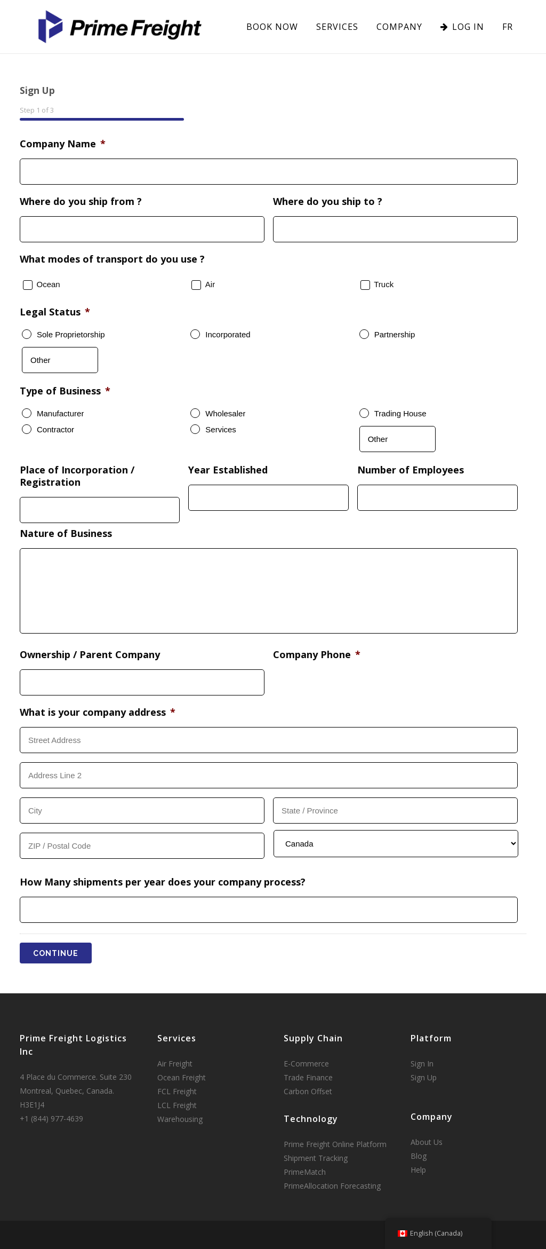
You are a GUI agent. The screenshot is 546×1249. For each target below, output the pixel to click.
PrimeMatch (305, 1172)
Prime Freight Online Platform (335, 1144)
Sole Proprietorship (71, 334)
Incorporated (227, 334)
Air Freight (174, 1063)
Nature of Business (66, 533)
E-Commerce (306, 1063)
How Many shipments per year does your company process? (163, 882)
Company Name (63, 144)
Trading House (400, 413)
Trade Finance (308, 1077)
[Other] (60, 360)
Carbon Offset (308, 1091)
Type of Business (65, 391)
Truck (384, 284)
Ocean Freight (181, 1077)
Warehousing (180, 1119)
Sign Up (424, 1077)
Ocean (48, 284)
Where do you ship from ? (81, 201)
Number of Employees (410, 470)
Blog (419, 1156)
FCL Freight (177, 1091)
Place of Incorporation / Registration (77, 476)
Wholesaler (225, 413)
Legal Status (55, 312)
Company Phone (316, 655)
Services (220, 429)
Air (210, 284)
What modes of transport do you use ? (112, 259)
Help (418, 1170)
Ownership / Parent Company (90, 655)
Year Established (228, 470)
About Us (427, 1142)
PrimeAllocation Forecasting (332, 1186)
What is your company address (97, 712)
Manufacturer (60, 413)
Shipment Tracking (316, 1158)
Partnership (394, 334)
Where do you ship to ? (327, 201)
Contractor (55, 429)
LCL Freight (177, 1105)
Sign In (422, 1063)
